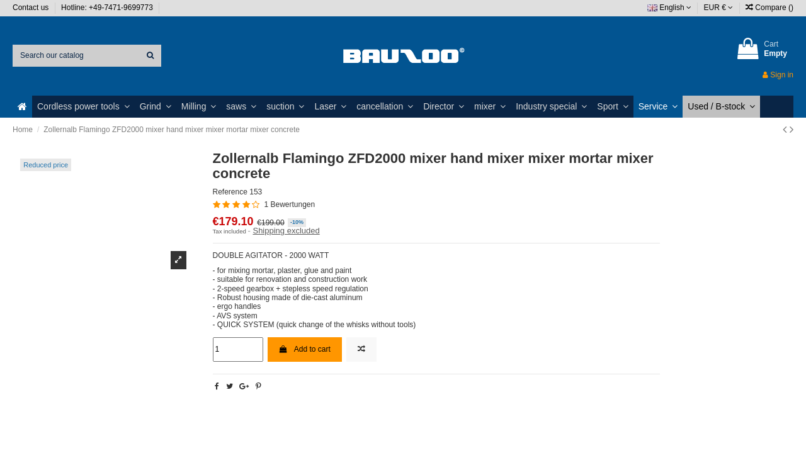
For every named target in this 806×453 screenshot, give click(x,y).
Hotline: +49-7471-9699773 (108, 7)
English (669, 7)
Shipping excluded (286, 230)
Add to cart (305, 349)
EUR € (719, 7)
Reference (230, 191)
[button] (83, 107)
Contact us (32, 7)
